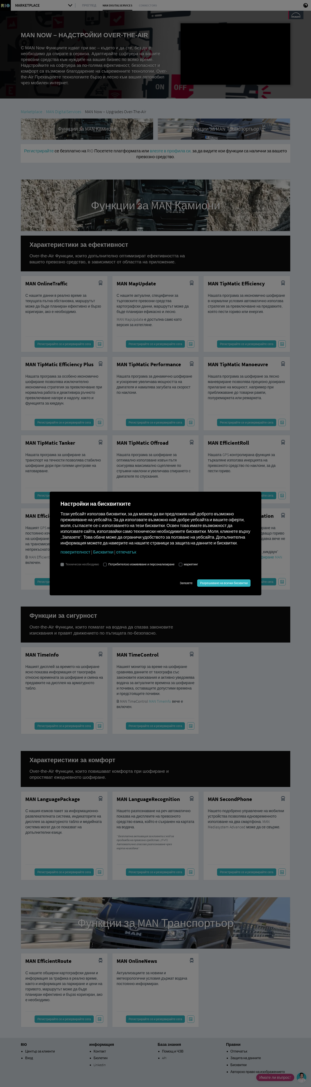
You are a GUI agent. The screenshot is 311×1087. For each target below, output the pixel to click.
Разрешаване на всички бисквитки (224, 583)
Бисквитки (103, 552)
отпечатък (126, 552)
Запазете (186, 583)
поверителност (75, 552)
